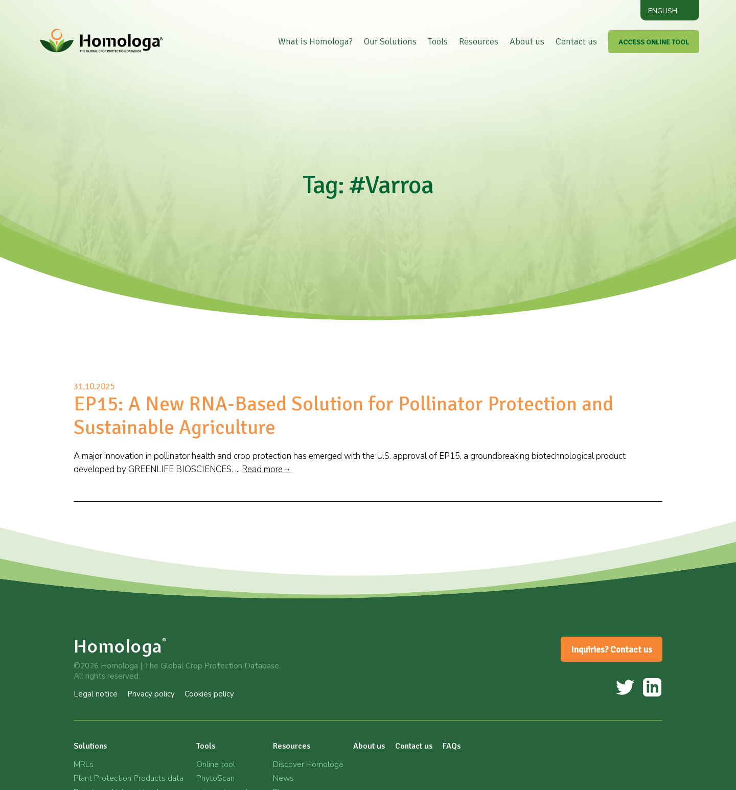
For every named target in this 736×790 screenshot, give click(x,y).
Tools (438, 41)
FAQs (452, 746)
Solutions (90, 746)
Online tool (215, 764)
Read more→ (266, 469)
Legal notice (96, 694)
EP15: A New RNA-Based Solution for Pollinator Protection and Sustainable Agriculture (343, 415)
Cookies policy (209, 694)
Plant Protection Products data (128, 778)
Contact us (576, 41)
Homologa (120, 646)
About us (527, 41)
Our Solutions (390, 41)
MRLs (84, 764)
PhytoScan (215, 778)
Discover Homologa (308, 764)
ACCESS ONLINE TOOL (653, 42)
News (283, 778)
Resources (478, 41)
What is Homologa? (315, 41)
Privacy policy (151, 694)
